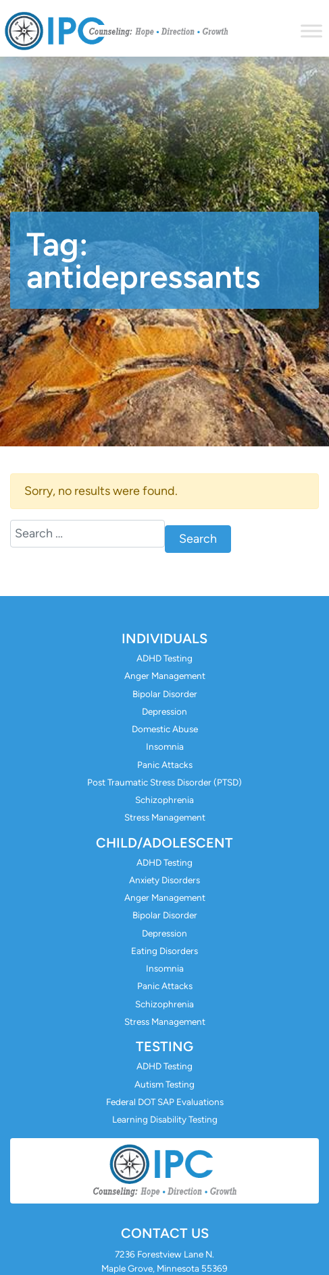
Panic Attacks (165, 764)
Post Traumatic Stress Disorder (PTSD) (164, 782)
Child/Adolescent (164, 843)
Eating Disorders (164, 950)
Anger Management (164, 675)
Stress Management (164, 817)
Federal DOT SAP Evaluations (165, 1101)
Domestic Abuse (165, 728)
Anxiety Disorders (164, 879)
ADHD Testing (164, 658)
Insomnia (165, 746)
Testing (164, 1046)
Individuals (164, 638)
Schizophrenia (164, 799)
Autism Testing (164, 1084)
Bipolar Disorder (164, 693)
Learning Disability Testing (165, 1119)
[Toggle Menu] (311, 30)
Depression (164, 711)
